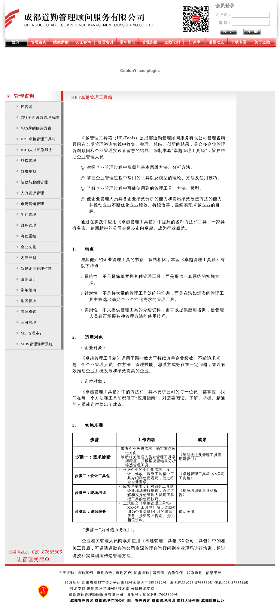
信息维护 (213, 573)
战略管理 (28, 161)
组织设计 (28, 279)
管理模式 (28, 312)
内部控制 (28, 258)
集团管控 (28, 301)
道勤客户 (123, 573)
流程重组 (28, 236)
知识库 (194, 42)
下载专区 (239, 42)
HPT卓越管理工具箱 (38, 139)
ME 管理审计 (32, 333)
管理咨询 (39, 42)
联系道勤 (194, 573)
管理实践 (150, 42)
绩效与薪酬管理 (34, 182)
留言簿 (158, 573)
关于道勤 (262, 42)
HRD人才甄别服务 (37, 150)
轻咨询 (26, 107)
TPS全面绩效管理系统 (40, 117)
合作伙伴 (175, 573)
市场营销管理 (32, 204)
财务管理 (28, 225)
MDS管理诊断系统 (37, 344)
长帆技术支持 (142, 589)
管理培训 (105, 42)
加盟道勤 (141, 573)
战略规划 (28, 171)
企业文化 (28, 247)
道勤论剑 (172, 42)
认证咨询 (83, 42)
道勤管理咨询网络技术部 (108, 589)
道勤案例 (85, 573)
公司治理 (28, 322)
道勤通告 (104, 573)
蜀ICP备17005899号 (160, 595)
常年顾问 (127, 42)
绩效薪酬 (61, 42)
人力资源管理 (32, 193)
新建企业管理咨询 (36, 268)
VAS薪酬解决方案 (36, 128)
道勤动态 (216, 42)
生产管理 (28, 214)
